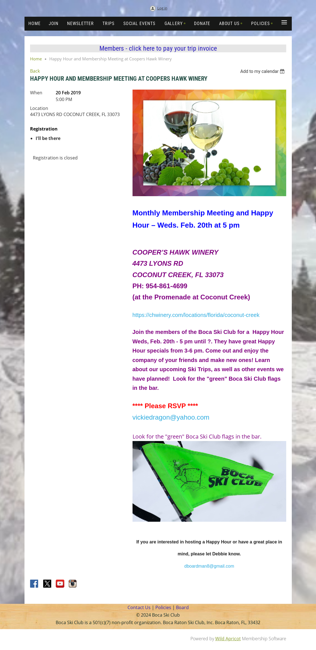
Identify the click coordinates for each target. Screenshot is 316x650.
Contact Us (139, 607)
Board (182, 607)
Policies (162, 607)
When (36, 93)
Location (39, 108)
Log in (162, 8)
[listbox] (263, 71)
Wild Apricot (228, 639)
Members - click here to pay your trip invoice (158, 48)
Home (36, 58)
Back (35, 71)
